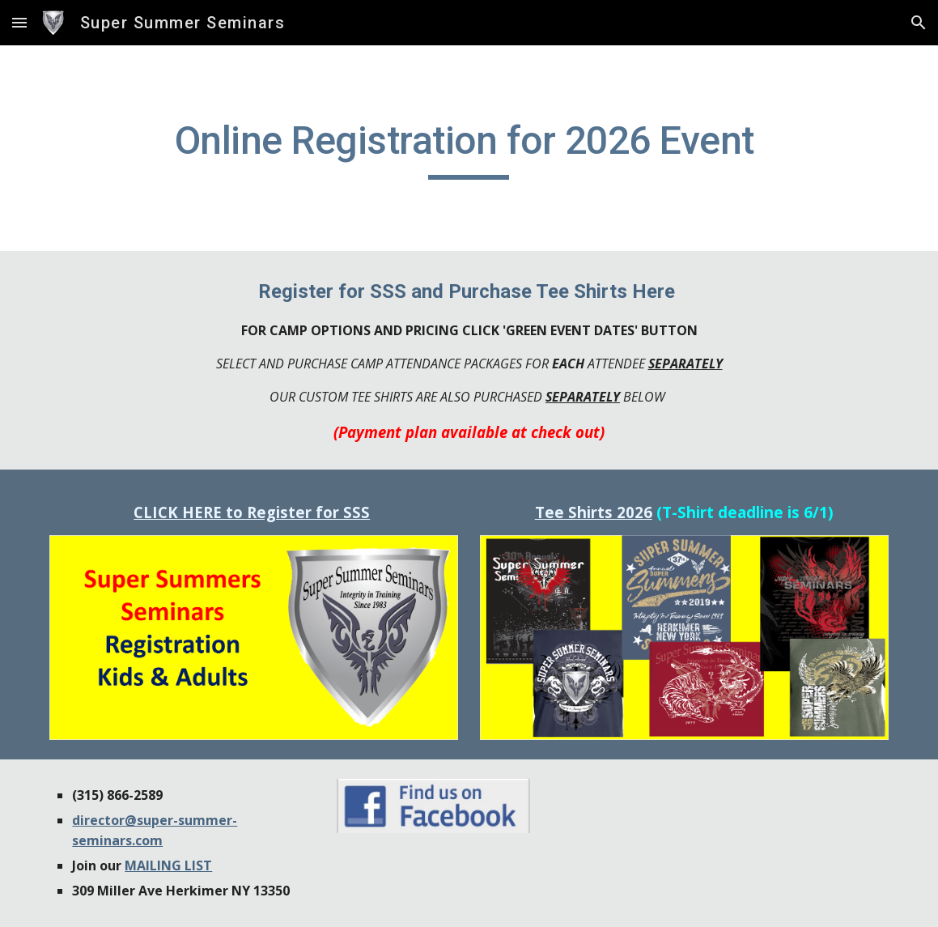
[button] (19, 22)
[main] (469, 148)
